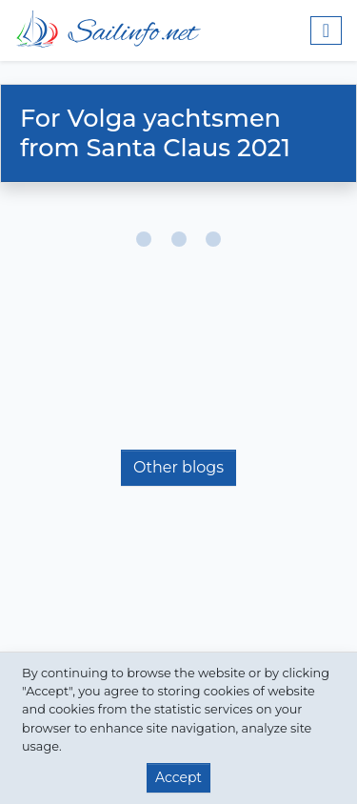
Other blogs (178, 467)
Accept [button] (178, 777)
